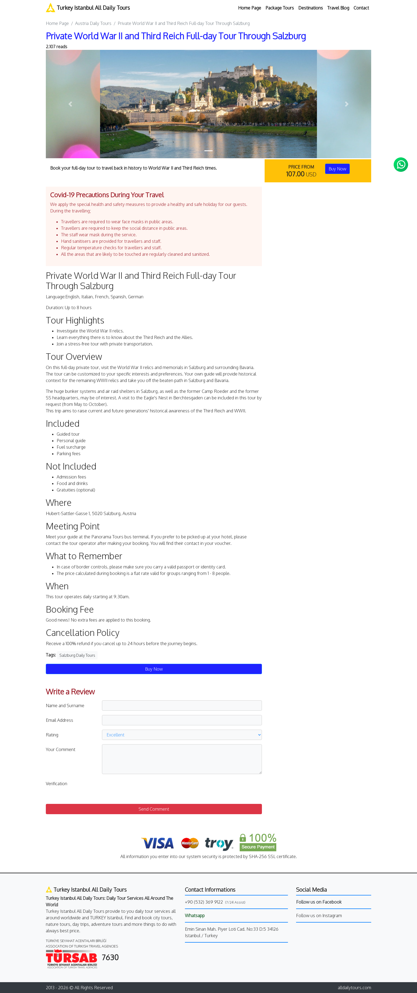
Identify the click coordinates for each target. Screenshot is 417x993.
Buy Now (337, 169)
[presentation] (143, 789)
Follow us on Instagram (319, 915)
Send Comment (154, 809)
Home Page (249, 8)
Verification (56, 783)
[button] (70, 104)
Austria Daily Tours (93, 23)
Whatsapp (195, 915)
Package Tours (279, 8)
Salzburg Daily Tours (77, 655)
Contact (361, 8)
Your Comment (60, 749)
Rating (52, 735)
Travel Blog (338, 8)
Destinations (310, 8)
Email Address (59, 720)
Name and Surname (65, 705)
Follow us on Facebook (319, 902)
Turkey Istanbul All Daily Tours (88, 7)
